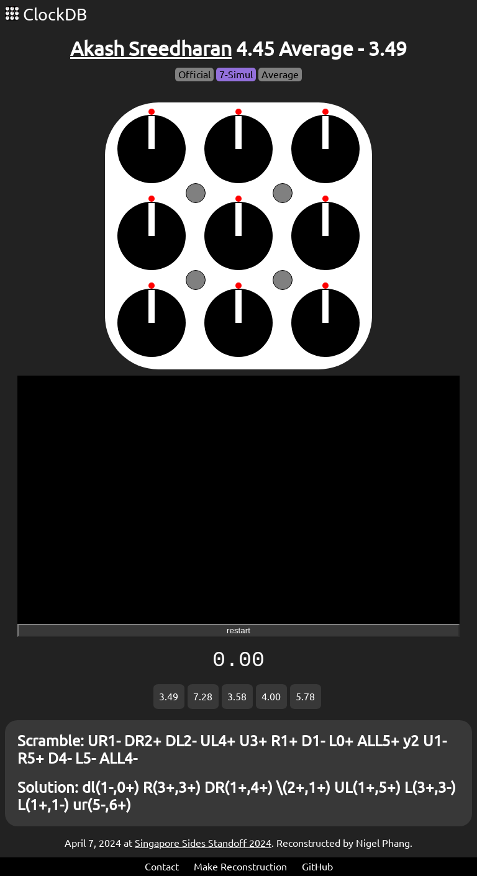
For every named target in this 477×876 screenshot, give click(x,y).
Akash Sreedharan (151, 48)
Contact (162, 866)
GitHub (317, 866)
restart (238, 630)
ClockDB (46, 14)
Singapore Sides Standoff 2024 (203, 843)
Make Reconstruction (240, 866)
